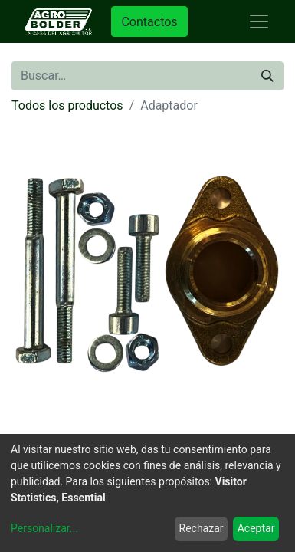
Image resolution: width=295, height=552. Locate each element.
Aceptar (256, 528)
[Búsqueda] (267, 75)
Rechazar (201, 528)
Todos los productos (67, 105)
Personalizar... (44, 528)
